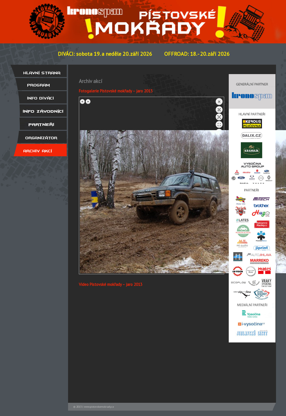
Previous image (82, 101)
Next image (88, 101)
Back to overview (219, 114)
